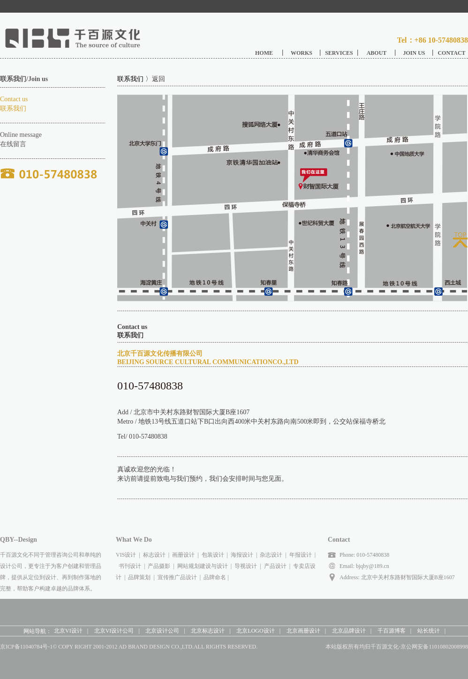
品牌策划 (139, 577)
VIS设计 (126, 555)
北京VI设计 (68, 630)
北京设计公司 (162, 630)
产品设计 (275, 566)
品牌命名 (215, 577)
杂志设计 (271, 555)
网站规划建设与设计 (202, 566)
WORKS (301, 53)
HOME (264, 53)
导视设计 (245, 566)
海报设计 (242, 555)
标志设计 (154, 555)
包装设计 (213, 555)
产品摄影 (159, 566)
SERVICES (339, 53)
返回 (158, 78)
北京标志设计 (208, 630)
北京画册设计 (303, 630)
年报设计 (300, 555)
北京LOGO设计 (255, 630)
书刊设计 (130, 566)
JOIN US (414, 53)
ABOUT (377, 53)
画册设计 (183, 555)
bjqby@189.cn (372, 566)
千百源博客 (391, 630)
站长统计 (428, 630)
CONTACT (451, 53)
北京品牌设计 (349, 630)
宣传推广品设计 (177, 577)
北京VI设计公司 (114, 630)
